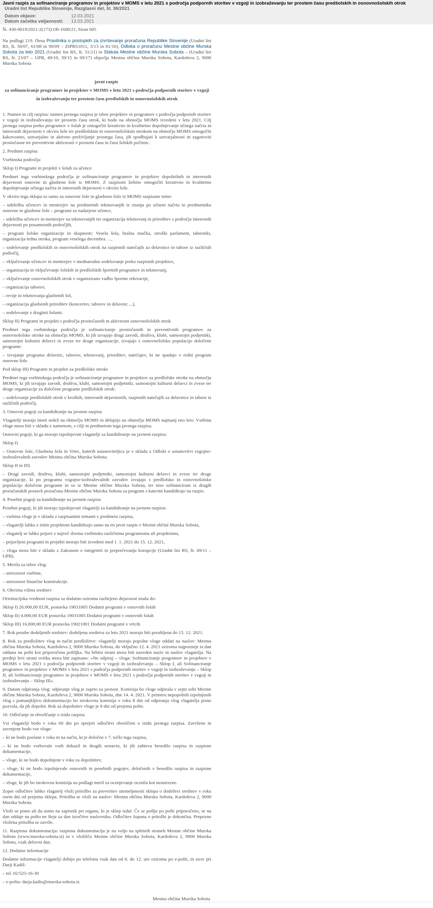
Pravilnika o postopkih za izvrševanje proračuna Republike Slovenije (117, 40)
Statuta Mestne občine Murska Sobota (144, 52)
